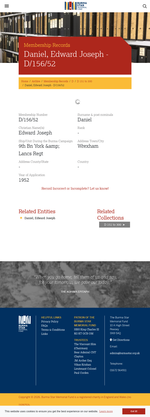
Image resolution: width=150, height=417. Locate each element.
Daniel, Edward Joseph (40, 218)
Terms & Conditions (53, 330)
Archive (36, 81)
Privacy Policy (49, 321)
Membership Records (56, 81)
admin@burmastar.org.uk (125, 353)
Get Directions (120, 340)
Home (24, 81)
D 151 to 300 (84, 81)
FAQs (44, 325)
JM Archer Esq (83, 360)
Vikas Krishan (82, 364)
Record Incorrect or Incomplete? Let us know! (75, 188)
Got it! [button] (134, 411)
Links (44, 334)
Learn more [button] (106, 411)
